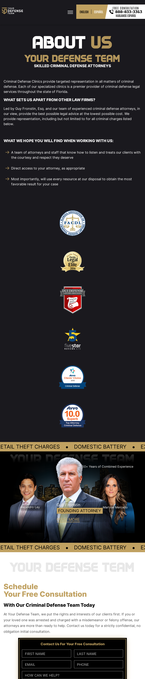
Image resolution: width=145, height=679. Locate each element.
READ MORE (68, 519)
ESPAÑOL (98, 12)
